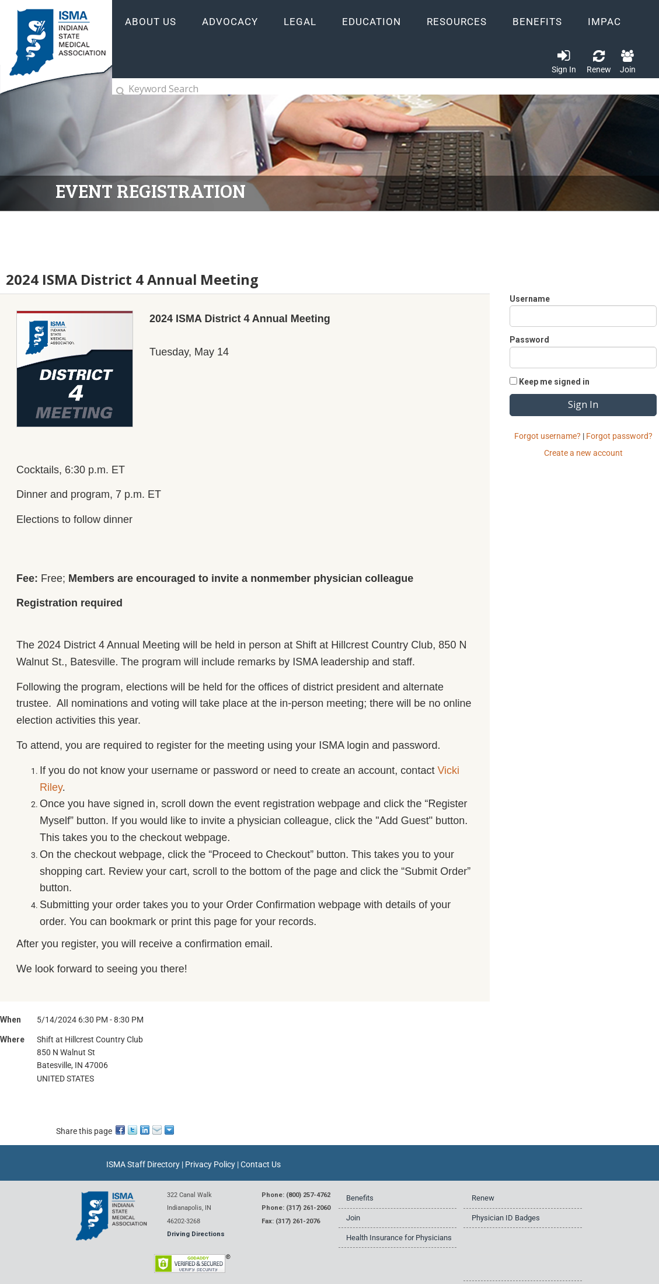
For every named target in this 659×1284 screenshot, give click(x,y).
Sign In (564, 69)
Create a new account (583, 453)
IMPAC (604, 21)
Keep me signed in (554, 381)
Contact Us (260, 1164)
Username (530, 298)
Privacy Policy (210, 1164)
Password (529, 339)
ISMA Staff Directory (143, 1164)
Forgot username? (547, 436)
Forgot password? (619, 436)
